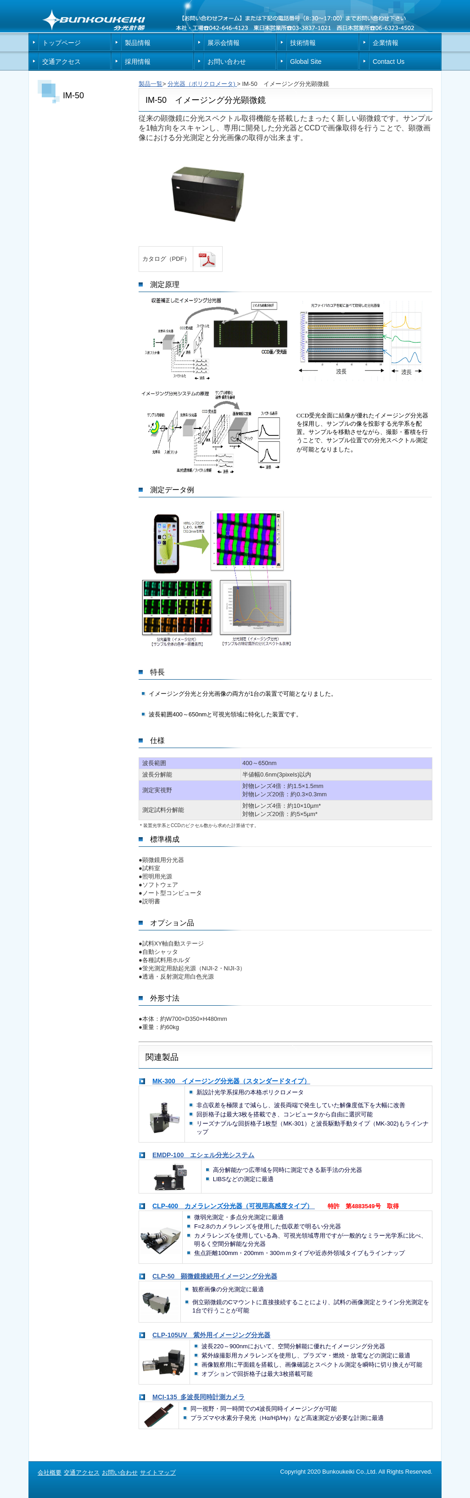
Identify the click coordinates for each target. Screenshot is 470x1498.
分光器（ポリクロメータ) (202, 83)
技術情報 (303, 42)
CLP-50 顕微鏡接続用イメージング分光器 (214, 1276)
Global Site (305, 61)
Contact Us (388, 61)
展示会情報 (223, 42)
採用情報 (138, 61)
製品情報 (138, 42)
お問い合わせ (226, 61)
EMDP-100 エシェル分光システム (203, 1155)
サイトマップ (158, 1472)
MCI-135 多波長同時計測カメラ (198, 1397)
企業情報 (385, 42)
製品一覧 (150, 83)
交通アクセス (61, 61)
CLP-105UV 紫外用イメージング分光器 (211, 1335)
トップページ (61, 42)
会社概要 (50, 1472)
